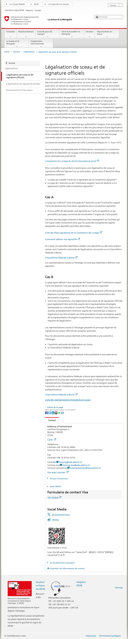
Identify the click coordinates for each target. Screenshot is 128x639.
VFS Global (54, 497)
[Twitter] (50, 412)
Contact (50, 420)
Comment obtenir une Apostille (62, 239)
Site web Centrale (57, 472)
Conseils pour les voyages (48, 34)
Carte (51, 439)
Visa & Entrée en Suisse (107, 34)
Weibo (55, 519)
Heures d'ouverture (59, 478)
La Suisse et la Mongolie (17, 44)
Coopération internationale (41, 44)
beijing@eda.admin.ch (70, 462)
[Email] (62, 412)
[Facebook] (46, 412)
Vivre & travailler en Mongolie (72, 34)
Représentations (26, 34)
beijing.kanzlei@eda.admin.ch (85, 468)
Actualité (10, 34)
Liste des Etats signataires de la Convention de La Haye (73, 232)
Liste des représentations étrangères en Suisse (67, 399)
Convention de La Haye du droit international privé (72, 161)
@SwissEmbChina (61, 514)
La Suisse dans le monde (58, 4)
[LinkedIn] (53, 412)
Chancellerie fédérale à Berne (61, 257)
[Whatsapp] (59, 412)
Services (89, 34)
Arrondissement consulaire (62, 562)
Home (7, 52)
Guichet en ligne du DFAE (40, 585)
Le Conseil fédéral (17, 4)
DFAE (36, 4)
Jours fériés (55, 486)
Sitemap (119, 587)
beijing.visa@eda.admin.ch (76, 465)
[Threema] (56, 412)
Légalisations (29, 52)
